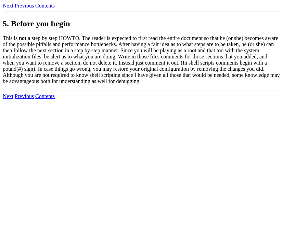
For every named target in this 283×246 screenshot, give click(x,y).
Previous (24, 6)
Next (8, 6)
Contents (45, 6)
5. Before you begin (36, 23)
